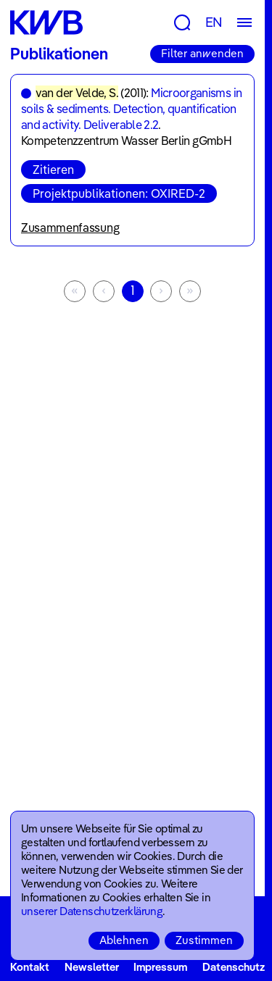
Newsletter (92, 967)
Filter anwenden (202, 53)
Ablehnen (124, 940)
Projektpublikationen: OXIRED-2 (119, 193)
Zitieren (53, 169)
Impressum (160, 967)
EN (214, 22)
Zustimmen (204, 940)
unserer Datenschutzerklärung (91, 911)
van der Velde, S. (77, 92)
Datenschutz (233, 967)
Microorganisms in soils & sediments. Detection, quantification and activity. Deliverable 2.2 (131, 108)
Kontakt (29, 967)
